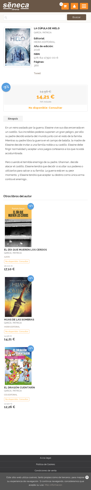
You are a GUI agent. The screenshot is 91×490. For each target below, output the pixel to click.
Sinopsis (13, 118)
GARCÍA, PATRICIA (42, 32)
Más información (53, 485)
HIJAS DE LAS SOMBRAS (19, 319)
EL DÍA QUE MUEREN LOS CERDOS (25, 249)
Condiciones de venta (46, 470)
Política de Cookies (45, 464)
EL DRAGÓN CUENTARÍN (19, 387)
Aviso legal (45, 458)
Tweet (37, 73)
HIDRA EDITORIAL (44, 41)
